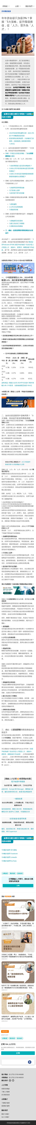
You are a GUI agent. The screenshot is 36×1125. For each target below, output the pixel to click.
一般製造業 (18, 798)
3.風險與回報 (13, 209)
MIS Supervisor (11, 831)
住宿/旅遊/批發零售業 (18, 818)
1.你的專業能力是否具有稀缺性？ (20, 166)
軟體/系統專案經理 (25, 792)
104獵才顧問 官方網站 (9, 850)
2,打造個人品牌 (14, 190)
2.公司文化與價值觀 (16, 207)
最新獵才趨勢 (6, 1106)
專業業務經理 (27, 809)
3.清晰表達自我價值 (16, 226)
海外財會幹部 (6, 809)
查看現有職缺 (6, 1089)
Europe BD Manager (16, 789)
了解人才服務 (6, 1092)
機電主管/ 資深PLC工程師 (10, 812)
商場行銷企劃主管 (23, 829)
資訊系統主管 (10, 829)
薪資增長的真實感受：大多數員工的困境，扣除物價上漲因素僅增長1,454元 (21, 141)
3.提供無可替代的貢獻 (16, 193)
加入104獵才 (5, 1117)
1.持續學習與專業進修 (16, 188)
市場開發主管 (25, 812)
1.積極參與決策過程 (16, 221)
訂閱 (18, 1053)
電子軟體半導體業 (18, 781)
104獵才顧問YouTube (9, 861)
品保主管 (5, 789)
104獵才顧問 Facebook (10, 854)
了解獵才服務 (6, 1103)
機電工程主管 (17, 809)
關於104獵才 (5, 1114)
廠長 (3, 829)
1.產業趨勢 (13, 204)
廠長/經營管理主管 (11, 792)
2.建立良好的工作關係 (16, 223)
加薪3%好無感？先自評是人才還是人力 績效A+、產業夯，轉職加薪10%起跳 (17, 751)
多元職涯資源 (6, 1095)
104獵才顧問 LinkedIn (9, 857)
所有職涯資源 (6, 11)
